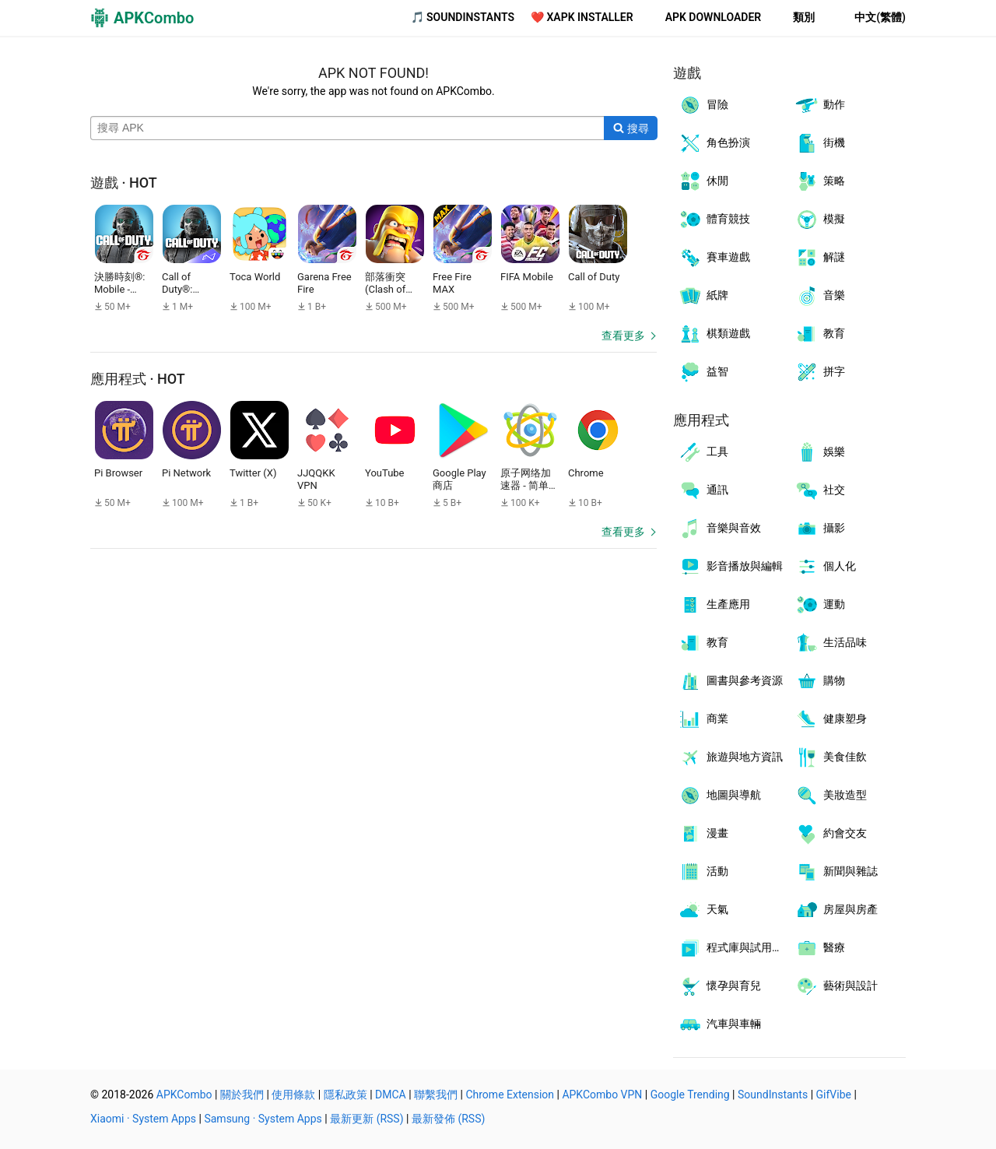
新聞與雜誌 (836, 871)
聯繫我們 (436, 1094)
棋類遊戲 (714, 334)
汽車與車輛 (719, 1024)
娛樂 (819, 452)
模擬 (819, 219)
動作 (819, 105)
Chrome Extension (509, 1094)
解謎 (819, 257)
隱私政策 (345, 1094)
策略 (819, 181)
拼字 (819, 372)
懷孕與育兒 (719, 986)
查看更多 (623, 335)
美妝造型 (830, 795)
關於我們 (242, 1094)
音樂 (819, 295)
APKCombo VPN (602, 1094)
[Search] (631, 128)
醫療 (819, 948)
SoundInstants (773, 1094)
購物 (819, 681)
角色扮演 (714, 143)
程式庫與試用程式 (734, 948)
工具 (703, 452)
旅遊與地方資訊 (730, 757)
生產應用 (714, 604)
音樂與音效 (719, 528)
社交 (819, 490)
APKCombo (184, 1094)
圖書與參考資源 (730, 681)
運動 (819, 604)
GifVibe (833, 1094)
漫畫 (703, 833)
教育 (819, 334)
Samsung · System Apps (262, 1118)
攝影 (819, 528)
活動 (703, 871)
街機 (819, 143)
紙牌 (703, 295)
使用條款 (293, 1094)
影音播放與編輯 (730, 566)
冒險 (703, 105)
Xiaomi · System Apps (143, 1118)
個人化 (825, 566)
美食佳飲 (830, 757)
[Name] (347, 128)
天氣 (703, 910)
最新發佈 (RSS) (448, 1118)
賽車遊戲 (714, 257)
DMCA (390, 1094)
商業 (703, 719)
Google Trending (690, 1094)
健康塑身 (830, 719)
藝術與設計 (836, 986)
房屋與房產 (836, 910)
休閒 (703, 181)
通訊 (703, 490)
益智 (703, 372)
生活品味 (830, 643)
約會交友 (830, 833)
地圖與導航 (719, 795)
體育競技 (714, 219)
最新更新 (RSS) (366, 1118)
